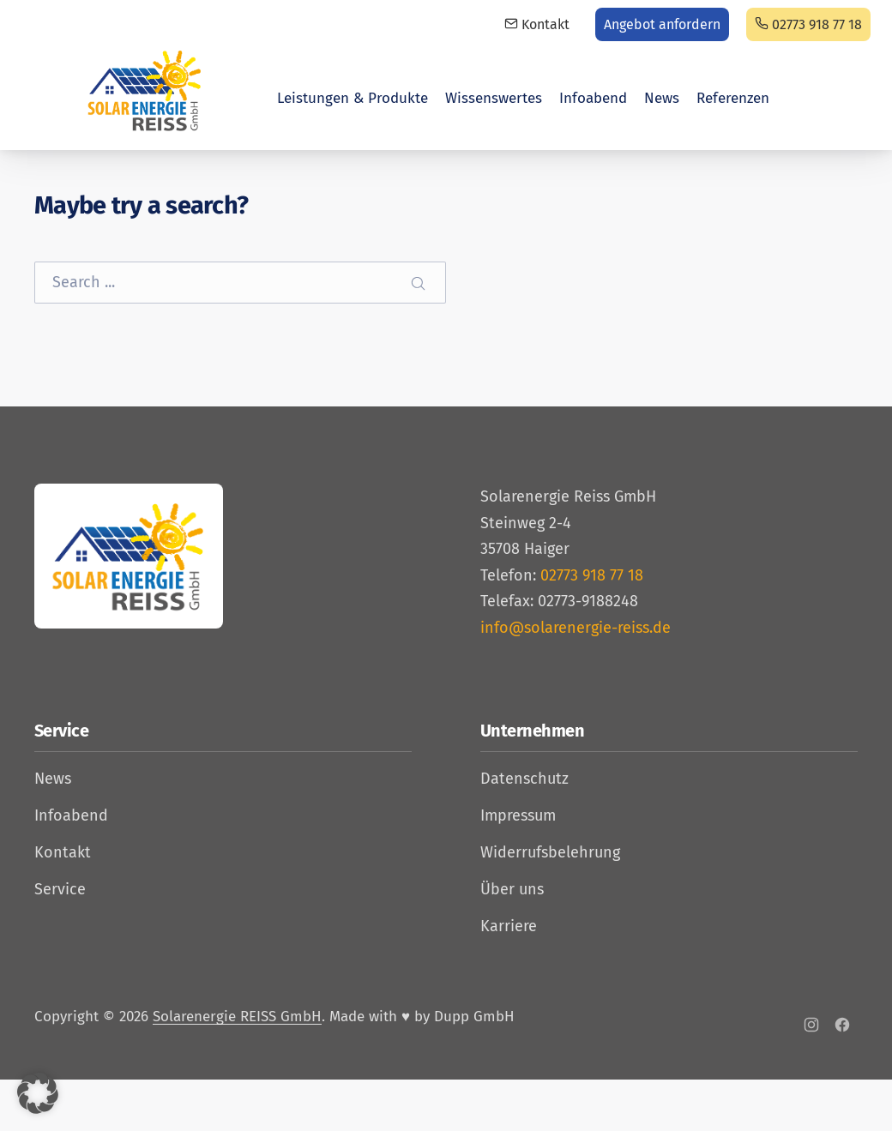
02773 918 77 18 (808, 24)
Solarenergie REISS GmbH (237, 1016)
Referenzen (732, 98)
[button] (37, 1093)
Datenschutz (524, 778)
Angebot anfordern (662, 24)
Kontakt (537, 24)
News (661, 98)
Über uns (512, 889)
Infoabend (593, 98)
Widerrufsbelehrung (550, 852)
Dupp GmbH (474, 1016)
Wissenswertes (493, 98)
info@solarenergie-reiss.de (575, 627)
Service (60, 889)
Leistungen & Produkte (352, 98)
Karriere (508, 926)
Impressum (518, 815)
